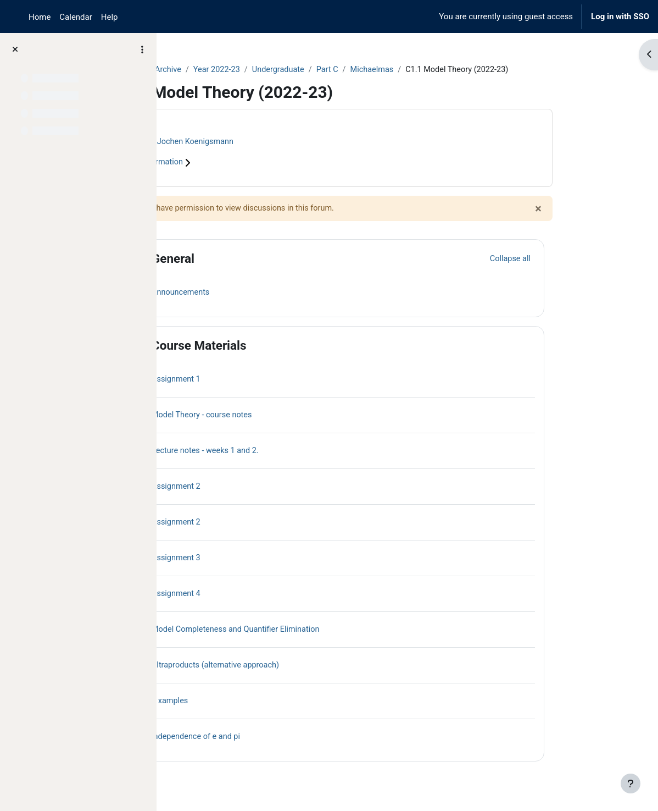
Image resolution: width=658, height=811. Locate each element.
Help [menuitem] (109, 17)
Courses (198, 70)
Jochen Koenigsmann (267, 142)
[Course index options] (142, 49)
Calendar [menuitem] (75, 17)
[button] (203, 259)
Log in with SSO (620, 16)
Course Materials (268, 346)
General (242, 259)
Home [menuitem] (40, 17)
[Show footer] (630, 783)
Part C (403, 70)
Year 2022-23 (289, 70)
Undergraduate (353, 70)
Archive (239, 70)
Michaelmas (449, 70)
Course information (225, 163)
